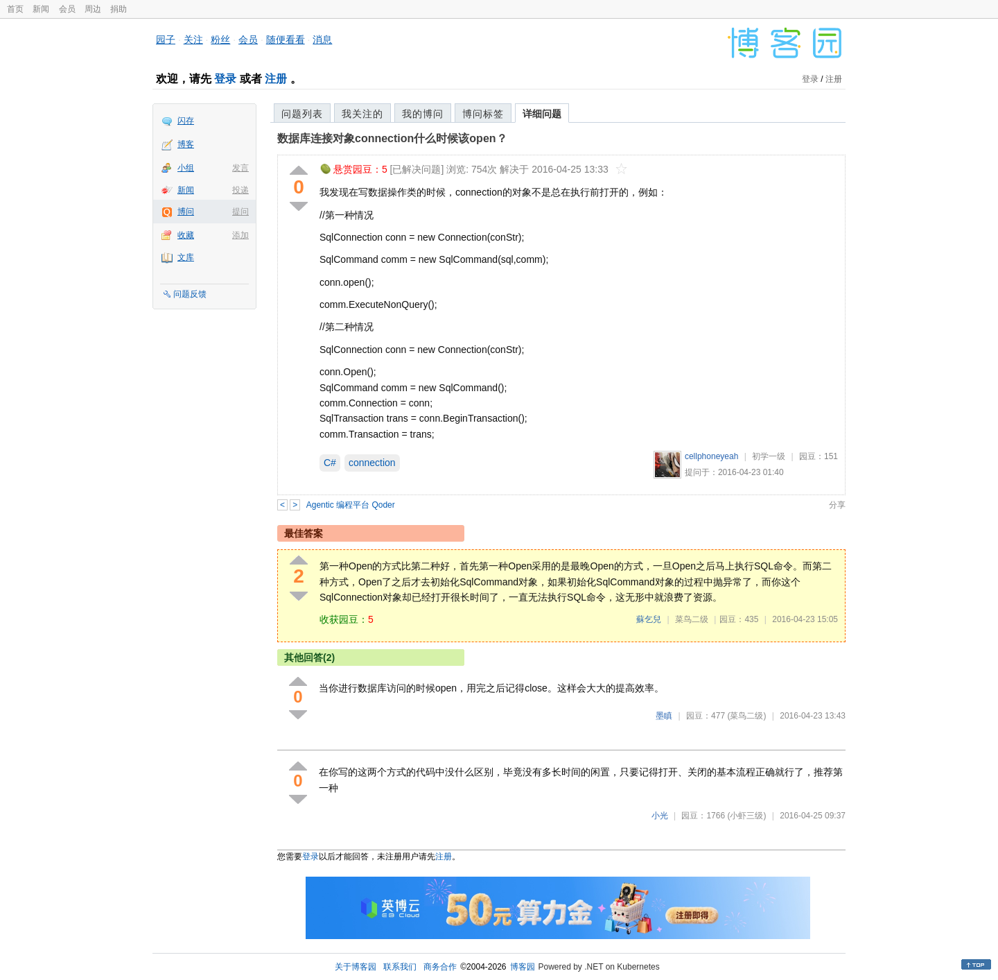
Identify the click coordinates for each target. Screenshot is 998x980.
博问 (185, 211)
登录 (225, 79)
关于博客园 (355, 967)
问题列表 (302, 113)
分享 (837, 505)
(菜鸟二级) (746, 716)
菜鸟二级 (691, 619)
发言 (240, 168)
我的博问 (423, 113)
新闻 (41, 9)
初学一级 (768, 456)
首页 (15, 9)
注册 (276, 79)
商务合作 (440, 967)
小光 (659, 815)
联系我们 (400, 967)
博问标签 (483, 113)
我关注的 (362, 113)
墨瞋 (664, 716)
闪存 (185, 121)
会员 (67, 9)
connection (372, 462)
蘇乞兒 (648, 619)
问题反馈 (190, 294)
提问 (240, 211)
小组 (185, 168)
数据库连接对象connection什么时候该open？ (392, 138)
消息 (322, 39)
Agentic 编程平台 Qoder (350, 505)
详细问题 (542, 113)
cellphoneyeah (711, 456)
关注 (193, 39)
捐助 (118, 9)
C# (330, 462)
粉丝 (220, 39)
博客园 (522, 967)
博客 (185, 144)
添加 (240, 235)
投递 (240, 190)
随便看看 (285, 39)
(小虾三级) (746, 815)
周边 (93, 9)
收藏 (185, 235)
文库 (185, 257)
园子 (165, 39)
